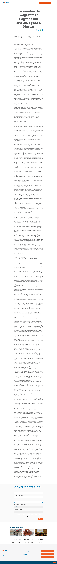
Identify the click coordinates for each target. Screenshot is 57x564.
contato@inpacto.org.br (26, 551)
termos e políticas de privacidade (30, 516)
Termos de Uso (48, 554)
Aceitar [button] (55, 562)
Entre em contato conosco (48, 551)
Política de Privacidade (47, 557)
